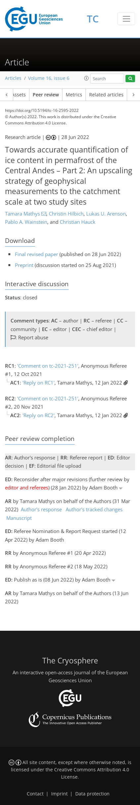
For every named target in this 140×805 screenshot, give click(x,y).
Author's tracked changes (94, 509)
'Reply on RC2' (38, 415)
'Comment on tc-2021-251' (47, 365)
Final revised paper (36, 254)
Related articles (106, 95)
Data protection (92, 794)
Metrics (74, 95)
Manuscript (19, 518)
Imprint (59, 794)
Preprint (24, 265)
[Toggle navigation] (126, 19)
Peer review (46, 95)
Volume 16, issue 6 (48, 78)
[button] (86, 78)
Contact (35, 794)
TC (93, 18)
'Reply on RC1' (38, 382)
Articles (13, 78)
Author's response (41, 509)
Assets (19, 95)
